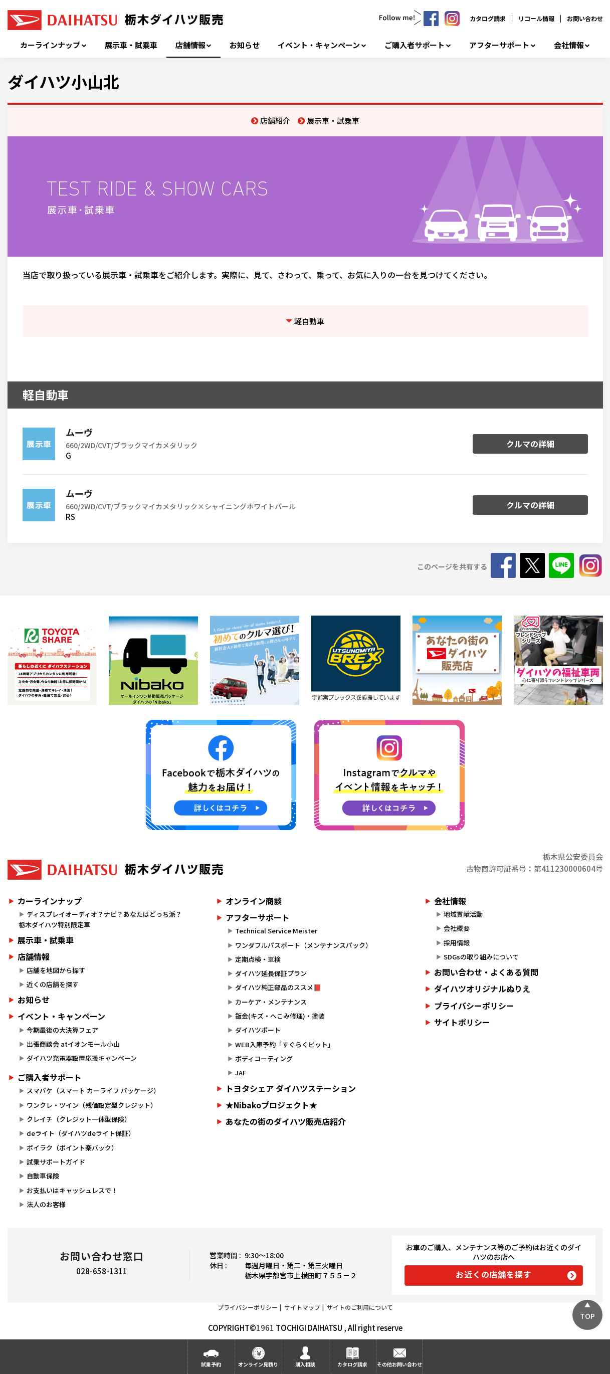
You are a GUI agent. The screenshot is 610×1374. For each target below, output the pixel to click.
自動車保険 (43, 1176)
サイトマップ (302, 1307)
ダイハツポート (258, 1030)
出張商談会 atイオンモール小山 (73, 1044)
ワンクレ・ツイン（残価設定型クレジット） (92, 1105)
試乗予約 (211, 1364)
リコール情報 (536, 18)
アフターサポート (499, 45)
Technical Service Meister (276, 930)
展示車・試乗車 (131, 45)
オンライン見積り (258, 1364)
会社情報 (569, 45)
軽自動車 (309, 321)
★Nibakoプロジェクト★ (271, 1105)
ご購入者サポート (414, 45)
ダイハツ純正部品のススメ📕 (278, 987)
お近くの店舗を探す (493, 1274)
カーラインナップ (50, 45)
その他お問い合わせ (399, 1364)
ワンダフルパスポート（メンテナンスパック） (303, 945)
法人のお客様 (46, 1204)
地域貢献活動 (463, 914)
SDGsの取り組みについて (481, 956)
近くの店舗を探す (53, 984)
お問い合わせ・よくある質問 (486, 972)
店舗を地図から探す (56, 970)
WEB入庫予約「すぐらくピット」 (284, 1044)
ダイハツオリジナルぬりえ (482, 989)
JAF (240, 1072)
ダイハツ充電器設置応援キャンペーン (82, 1058)
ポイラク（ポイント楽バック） (72, 1147)
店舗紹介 (275, 120)
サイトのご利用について (360, 1307)
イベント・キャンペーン (319, 45)
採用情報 (457, 942)
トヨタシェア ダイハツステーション (291, 1088)
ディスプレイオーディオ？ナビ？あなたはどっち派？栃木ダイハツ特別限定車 (100, 919)
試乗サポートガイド (56, 1161)
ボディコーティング (264, 1058)
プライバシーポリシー (474, 1006)
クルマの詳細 (530, 444)
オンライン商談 (254, 901)
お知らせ (245, 45)
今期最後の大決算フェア (62, 1030)
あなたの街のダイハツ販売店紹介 (286, 1121)
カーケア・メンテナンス (271, 1002)
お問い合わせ (585, 18)
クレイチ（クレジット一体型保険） (79, 1119)
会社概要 (457, 928)
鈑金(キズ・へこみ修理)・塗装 (280, 1016)
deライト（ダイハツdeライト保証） (81, 1133)
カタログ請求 (488, 18)
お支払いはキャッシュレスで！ (72, 1190)
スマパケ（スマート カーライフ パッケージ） (93, 1090)
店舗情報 (190, 45)
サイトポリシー (462, 1022)
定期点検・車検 (258, 959)
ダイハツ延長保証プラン (271, 973)
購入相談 (305, 1364)
